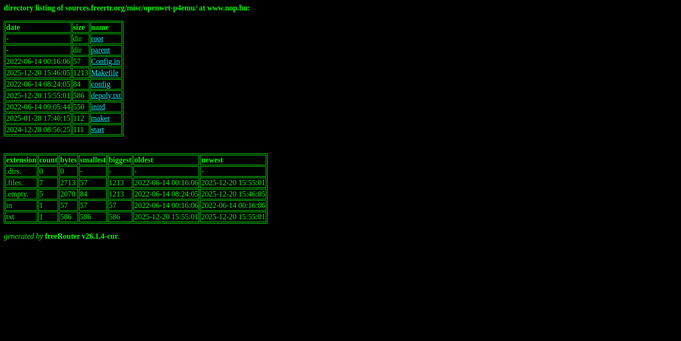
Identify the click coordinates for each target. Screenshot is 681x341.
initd (98, 107)
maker (100, 118)
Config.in (105, 61)
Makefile (105, 73)
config (101, 84)
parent (100, 50)
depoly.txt (106, 95)
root (97, 39)
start (98, 130)
